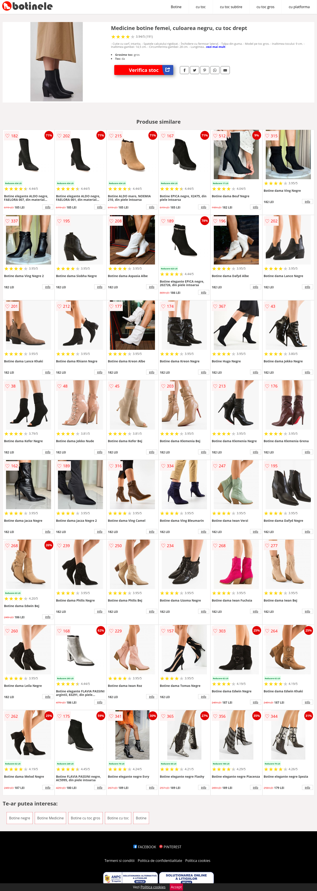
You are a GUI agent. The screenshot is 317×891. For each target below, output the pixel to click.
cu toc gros (265, 6)
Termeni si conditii (120, 860)
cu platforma (299, 6)
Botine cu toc (118, 818)
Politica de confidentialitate (160, 860)
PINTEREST (170, 846)
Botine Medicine (50, 818)
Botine (176, 6)
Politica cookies (197, 860)
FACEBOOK (144, 846)
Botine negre (19, 818)
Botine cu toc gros (85, 818)
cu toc (201, 6)
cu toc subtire (231, 6)
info (47, 207)
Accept (176, 887)
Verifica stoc (151, 70)
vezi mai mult (215, 47)
